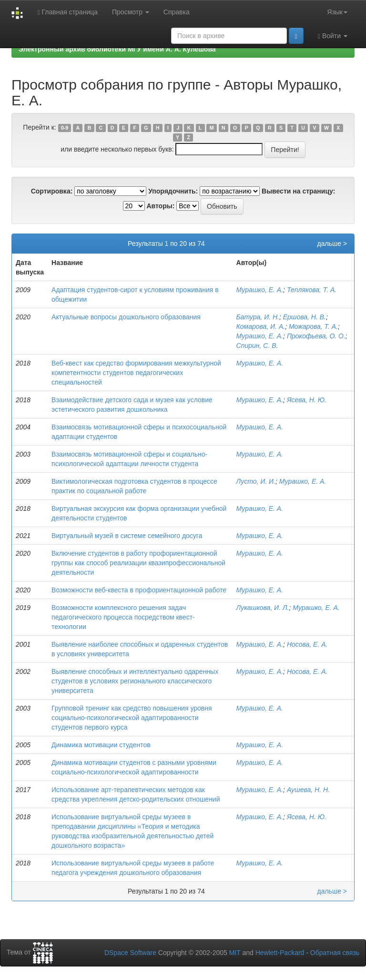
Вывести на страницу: (298, 191)
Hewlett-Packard (280, 952)
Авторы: (160, 206)
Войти (332, 36)
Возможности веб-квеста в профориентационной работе (138, 590)
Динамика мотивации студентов (101, 745)
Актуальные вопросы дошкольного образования (126, 317)
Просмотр (130, 12)
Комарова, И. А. (260, 326)
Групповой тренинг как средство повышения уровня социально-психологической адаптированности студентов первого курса (131, 717)
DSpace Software (130, 952)
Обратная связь (334, 952)
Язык (337, 12)
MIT (235, 952)
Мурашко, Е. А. (260, 290)
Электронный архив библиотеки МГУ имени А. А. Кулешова (117, 49)
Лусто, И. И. (255, 481)
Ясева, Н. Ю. (306, 400)
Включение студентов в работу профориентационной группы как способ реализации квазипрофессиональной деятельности (138, 562)
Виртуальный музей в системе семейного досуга (126, 535)
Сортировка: (52, 191)
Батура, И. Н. (257, 317)
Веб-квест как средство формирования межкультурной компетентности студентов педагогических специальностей (136, 372)
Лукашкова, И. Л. (262, 607)
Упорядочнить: (173, 191)
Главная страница (67, 12)
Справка (176, 12)
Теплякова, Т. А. (311, 290)
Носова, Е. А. (307, 644)
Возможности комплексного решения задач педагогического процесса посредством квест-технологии (123, 617)
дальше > (332, 243)
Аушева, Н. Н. (308, 789)
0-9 (64, 128)
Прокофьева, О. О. (316, 336)
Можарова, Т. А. (313, 326)
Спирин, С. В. (257, 345)
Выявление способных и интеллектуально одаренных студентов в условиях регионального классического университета (134, 681)
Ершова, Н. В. (304, 317)
